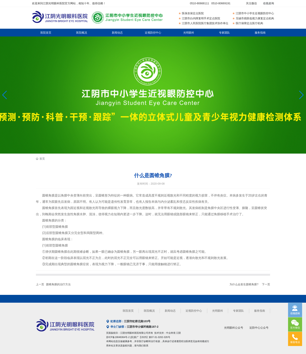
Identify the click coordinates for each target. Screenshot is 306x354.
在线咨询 (268, 3)
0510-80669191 (220, 3)
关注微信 (251, 3)
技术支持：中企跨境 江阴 (167, 333)
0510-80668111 (199, 3)
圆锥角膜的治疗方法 (58, 284)
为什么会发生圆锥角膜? (244, 284)
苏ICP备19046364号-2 (118, 337)
